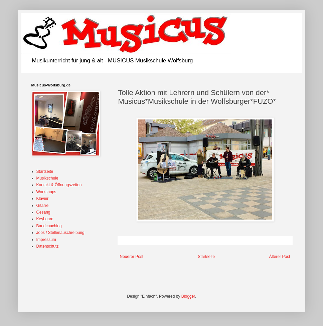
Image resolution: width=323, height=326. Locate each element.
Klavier (42, 198)
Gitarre (42, 205)
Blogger (188, 296)
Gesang (43, 212)
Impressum (46, 239)
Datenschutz (47, 246)
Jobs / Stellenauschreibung (60, 232)
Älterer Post (279, 256)
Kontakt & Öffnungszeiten (59, 185)
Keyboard (44, 219)
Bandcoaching (49, 226)
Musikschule (47, 178)
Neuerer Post (132, 256)
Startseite (206, 256)
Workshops (46, 192)
